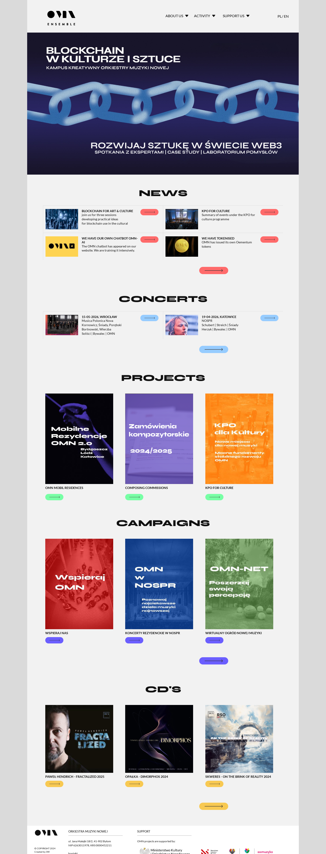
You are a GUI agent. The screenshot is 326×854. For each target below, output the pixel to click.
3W (48, 852)
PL (279, 16)
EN (286, 16)
